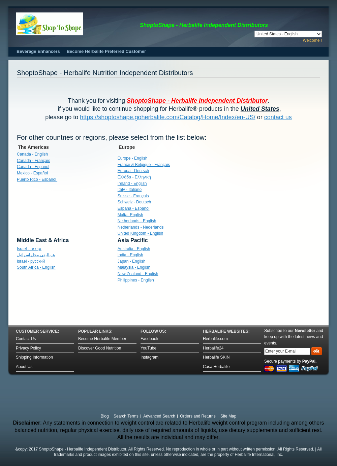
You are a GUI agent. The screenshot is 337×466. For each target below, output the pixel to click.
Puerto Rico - (37, 179)
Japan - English (132, 261)
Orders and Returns (197, 416)
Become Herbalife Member (102, 338)
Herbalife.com (215, 338)
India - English (130, 255)
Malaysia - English (134, 267)
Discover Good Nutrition (99, 348)
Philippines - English (136, 280)
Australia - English (134, 248)
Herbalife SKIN (216, 357)
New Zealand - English (138, 273)
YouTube (148, 348)
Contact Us (26, 338)
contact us (278, 117)
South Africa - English (36, 267)
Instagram (149, 357)
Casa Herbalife (216, 366)
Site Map (228, 416)
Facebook (149, 338)
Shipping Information (34, 357)
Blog (105, 416)
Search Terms (126, 416)
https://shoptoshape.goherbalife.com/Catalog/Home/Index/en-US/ (167, 117)
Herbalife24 (213, 348)
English (137, 221)
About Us (24, 366)
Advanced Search (159, 416)
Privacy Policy (28, 348)
